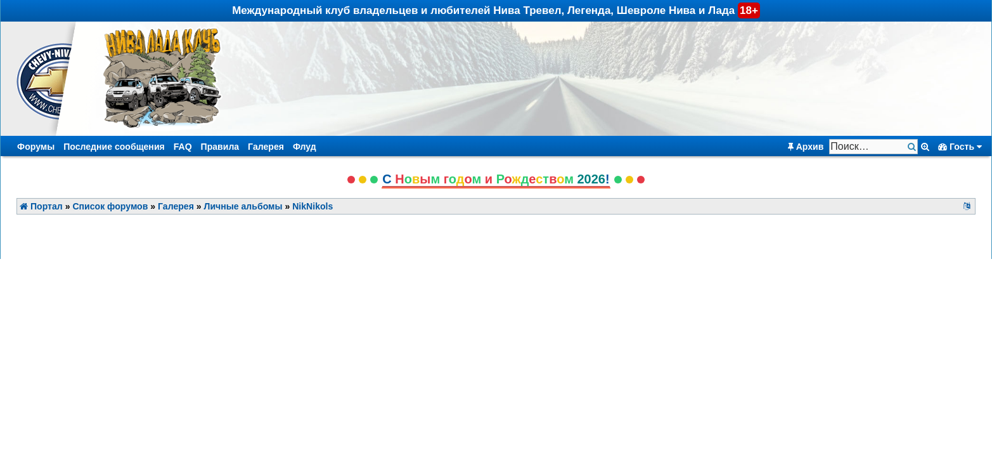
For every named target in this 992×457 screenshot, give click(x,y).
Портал (41, 206)
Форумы (36, 147)
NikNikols (312, 206)
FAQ (183, 147)
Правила (220, 147)
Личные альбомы (243, 206)
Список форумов (110, 206)
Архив (806, 147)
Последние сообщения (114, 147)
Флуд (304, 147)
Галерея (266, 147)
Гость (960, 147)
